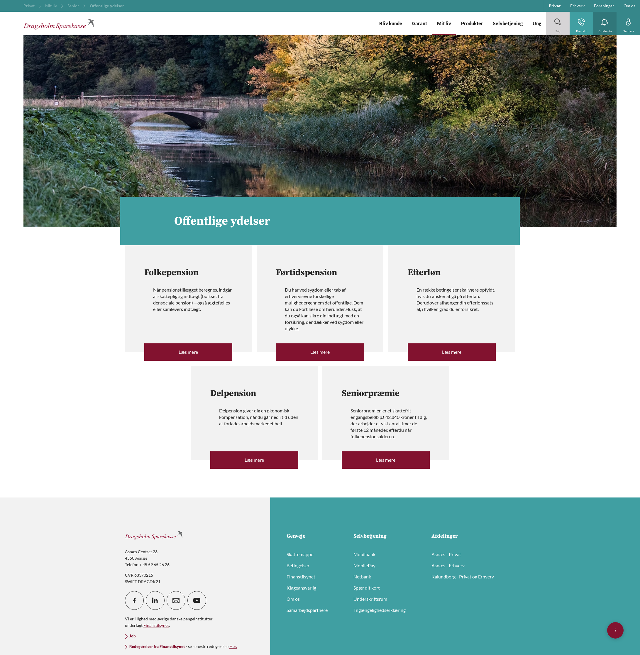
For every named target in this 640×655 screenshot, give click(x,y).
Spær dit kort (366, 587)
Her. (233, 646)
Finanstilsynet (301, 576)
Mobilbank (364, 554)
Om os (293, 599)
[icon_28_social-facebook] (134, 600)
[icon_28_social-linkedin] (155, 600)
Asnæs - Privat (446, 554)
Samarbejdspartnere (307, 610)
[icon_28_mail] (176, 600)
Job (132, 636)
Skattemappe (300, 554)
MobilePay (364, 565)
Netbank (362, 576)
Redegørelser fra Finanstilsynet (157, 646)
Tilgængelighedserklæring (379, 610)
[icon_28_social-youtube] (196, 600)
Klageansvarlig (301, 587)
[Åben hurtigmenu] (615, 630)
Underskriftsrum (370, 599)
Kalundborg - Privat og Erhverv (462, 576)
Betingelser (298, 565)
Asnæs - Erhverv (448, 565)
